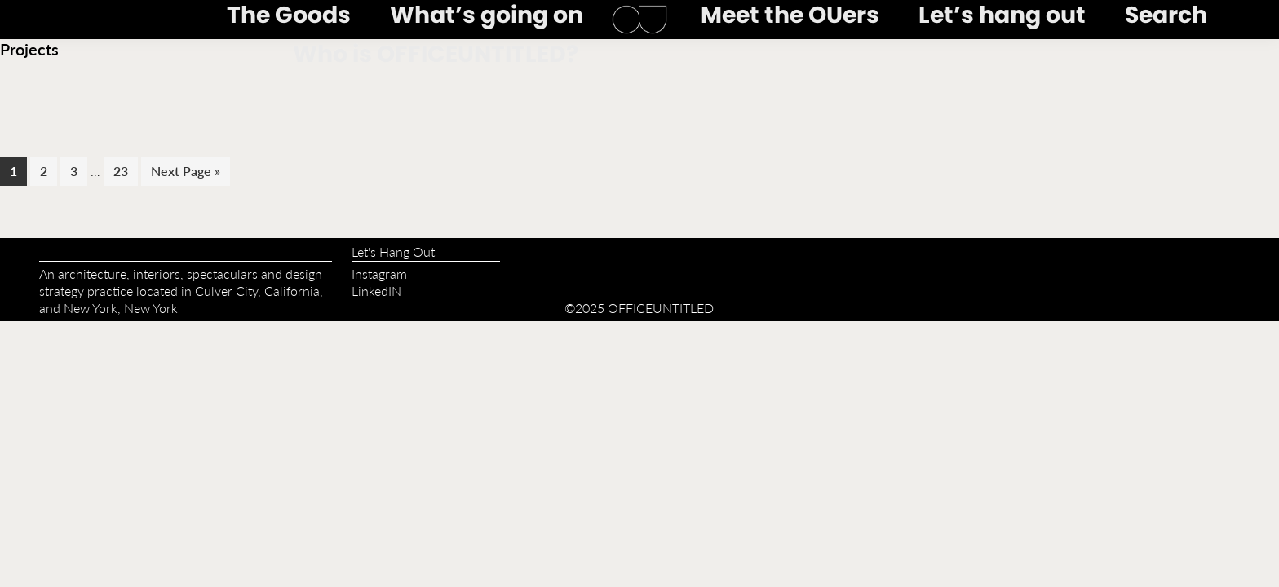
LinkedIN (376, 290)
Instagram (379, 273)
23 (125, 170)
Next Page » (185, 173)
